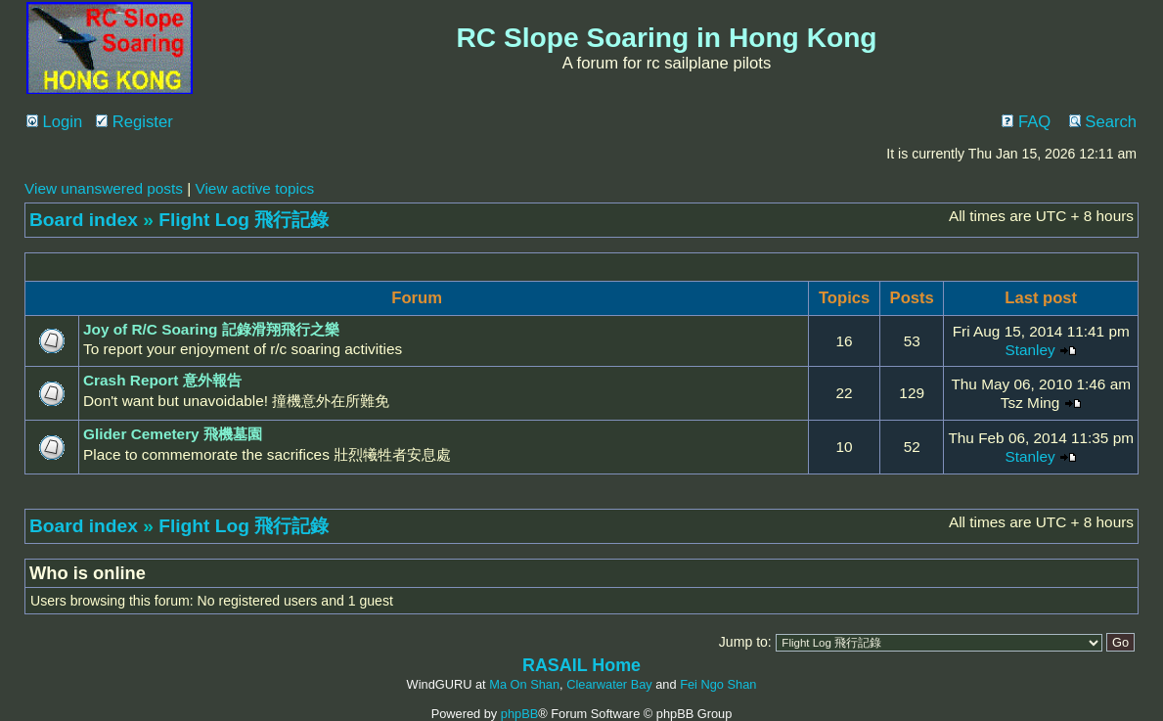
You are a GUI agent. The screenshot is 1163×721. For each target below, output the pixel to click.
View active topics (254, 188)
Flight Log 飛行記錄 (243, 219)
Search (1103, 122)
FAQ (1026, 122)
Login (54, 122)
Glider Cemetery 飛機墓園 (172, 434)
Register (134, 122)
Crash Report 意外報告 (162, 380)
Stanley (1029, 349)
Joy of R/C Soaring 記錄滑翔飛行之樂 (211, 329)
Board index (83, 219)
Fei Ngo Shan (718, 684)
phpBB (519, 713)
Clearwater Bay (608, 684)
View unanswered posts (103, 188)
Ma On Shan (524, 684)
